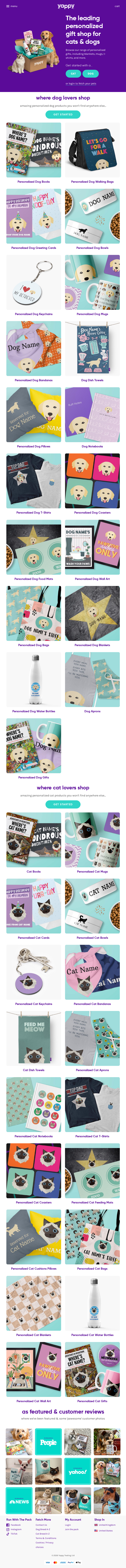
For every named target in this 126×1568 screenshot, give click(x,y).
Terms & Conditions (46, 1538)
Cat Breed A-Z (43, 1533)
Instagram (14, 1529)
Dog (91, 73)
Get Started (63, 114)
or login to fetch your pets (81, 83)
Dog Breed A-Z (43, 1529)
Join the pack (72, 1529)
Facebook (13, 1525)
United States (103, 1530)
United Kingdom (105, 1525)
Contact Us (41, 1525)
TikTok (11, 1533)
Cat (73, 73)
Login (68, 1525)
